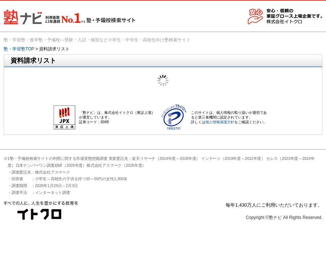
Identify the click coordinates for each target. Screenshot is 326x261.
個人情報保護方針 (219, 122)
